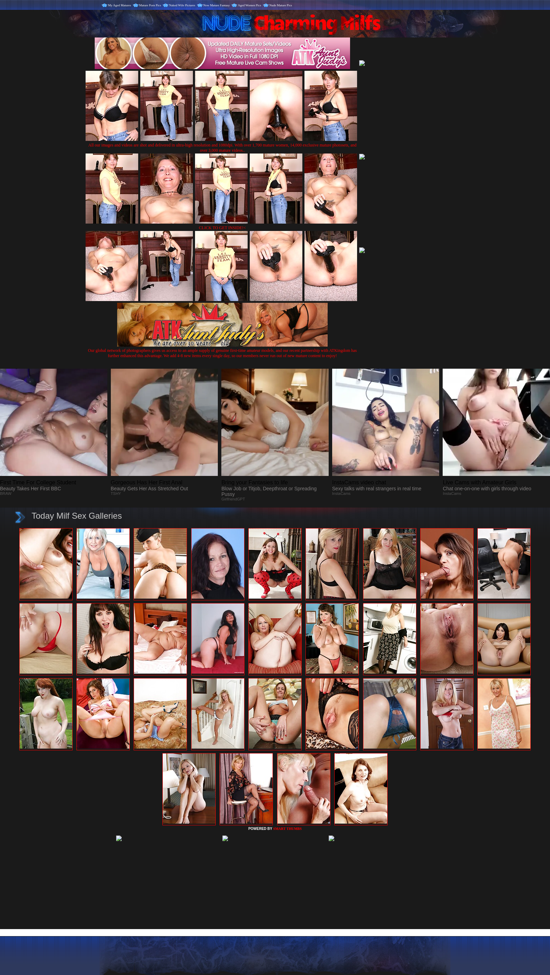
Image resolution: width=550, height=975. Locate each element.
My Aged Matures (119, 5)
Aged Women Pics (249, 5)
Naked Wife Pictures (182, 5)
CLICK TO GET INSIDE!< (222, 227)
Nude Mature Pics (280, 5)
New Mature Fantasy (216, 5)
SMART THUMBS (287, 829)
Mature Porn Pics (150, 5)
